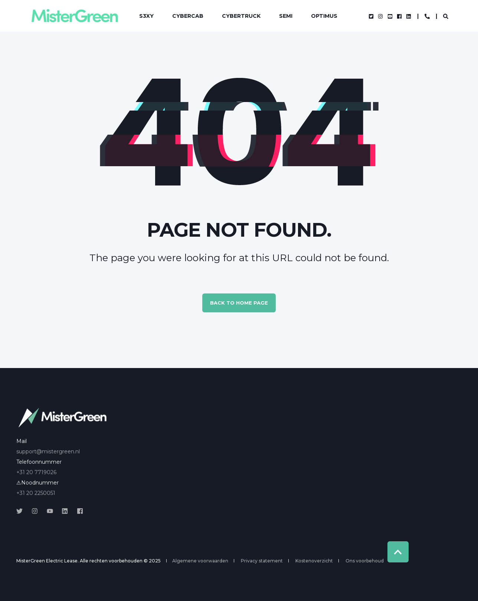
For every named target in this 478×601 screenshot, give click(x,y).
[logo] (62, 417)
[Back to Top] (398, 551)
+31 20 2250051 (35, 493)
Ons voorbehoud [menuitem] (365, 561)
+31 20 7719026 (36, 472)
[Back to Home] (74, 16)
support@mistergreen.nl (48, 451)
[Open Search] (445, 16)
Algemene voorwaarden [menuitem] (200, 561)
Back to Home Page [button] (239, 303)
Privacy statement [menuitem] (262, 561)
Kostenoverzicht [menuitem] (314, 561)
